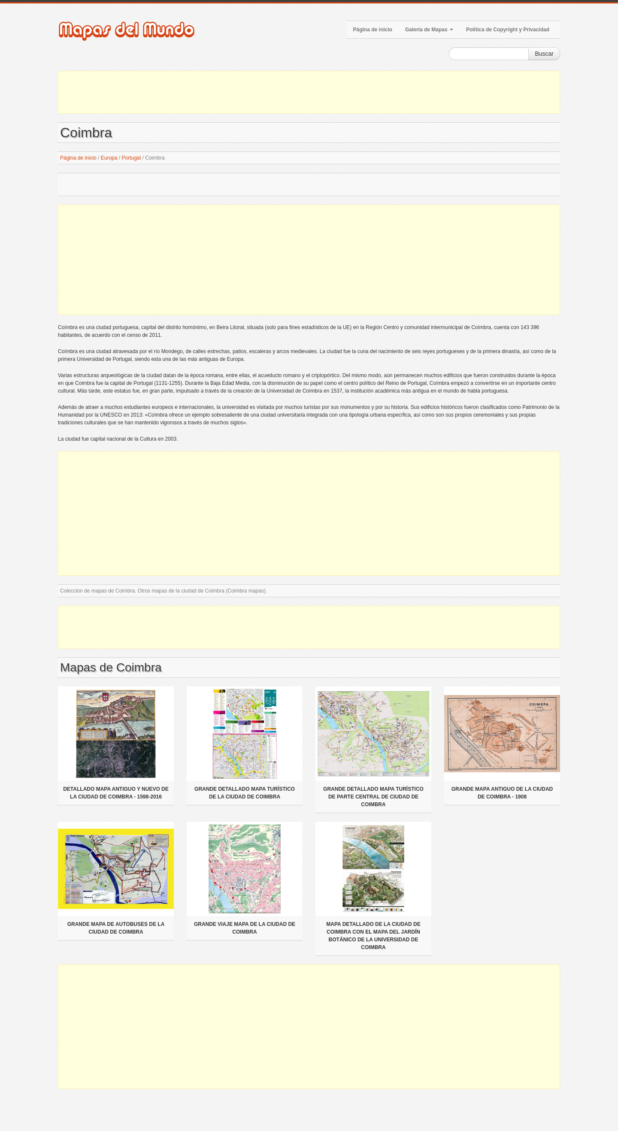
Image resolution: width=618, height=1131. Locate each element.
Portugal (131, 158)
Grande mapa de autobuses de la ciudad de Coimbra (116, 928)
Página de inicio (372, 30)
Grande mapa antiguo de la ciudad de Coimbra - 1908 (502, 793)
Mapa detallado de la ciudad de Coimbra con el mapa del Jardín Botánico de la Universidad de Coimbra (373, 935)
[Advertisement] (309, 92)
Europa (109, 158)
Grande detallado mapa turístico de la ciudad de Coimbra (244, 793)
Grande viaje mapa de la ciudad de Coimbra (244, 928)
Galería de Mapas (429, 30)
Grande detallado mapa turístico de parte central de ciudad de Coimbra (373, 796)
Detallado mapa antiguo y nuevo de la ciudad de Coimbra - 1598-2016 (116, 793)
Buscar (544, 53)
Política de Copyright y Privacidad (507, 30)
